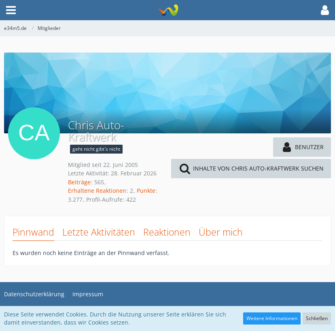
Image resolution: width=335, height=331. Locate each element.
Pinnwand (33, 232)
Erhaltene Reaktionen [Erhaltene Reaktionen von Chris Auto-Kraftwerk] (97, 190)
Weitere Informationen (271, 318)
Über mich (221, 232)
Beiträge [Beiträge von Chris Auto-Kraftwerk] (79, 182)
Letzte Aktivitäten (98, 232)
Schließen (317, 318)
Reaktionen (167, 232)
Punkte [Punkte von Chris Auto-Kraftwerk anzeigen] (146, 190)
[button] (11, 10)
